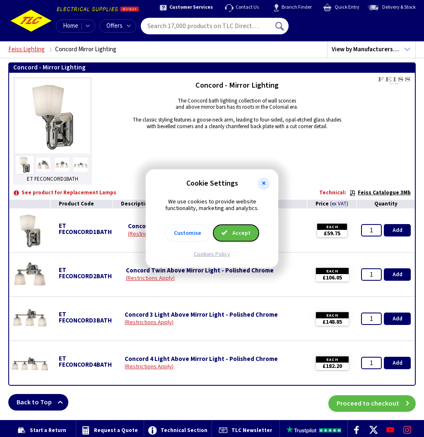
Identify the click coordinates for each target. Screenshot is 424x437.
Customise (187, 233)
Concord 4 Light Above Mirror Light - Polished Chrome (201, 359)
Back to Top (42, 402)
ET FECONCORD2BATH (85, 273)
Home (70, 25)
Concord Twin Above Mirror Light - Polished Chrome (200, 271)
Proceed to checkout (376, 402)
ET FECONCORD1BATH (85, 229)
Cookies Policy (212, 254)
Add (397, 230)
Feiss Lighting (26, 49)
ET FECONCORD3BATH (85, 317)
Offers (118, 25)
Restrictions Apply (150, 278)
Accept (236, 233)
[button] (264, 183)
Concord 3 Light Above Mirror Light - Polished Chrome (201, 315)
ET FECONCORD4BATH (85, 361)
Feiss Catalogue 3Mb (380, 192)
